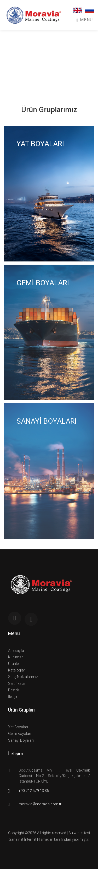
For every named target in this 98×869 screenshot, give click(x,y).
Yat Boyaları (18, 727)
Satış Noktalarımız (23, 677)
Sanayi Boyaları (21, 740)
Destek (13, 690)
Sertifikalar (17, 683)
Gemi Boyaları (19, 733)
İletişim (14, 697)
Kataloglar (16, 670)
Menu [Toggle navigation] (85, 19)
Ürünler (14, 664)
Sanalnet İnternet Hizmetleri (31, 839)
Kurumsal (16, 657)
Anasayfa (16, 650)
